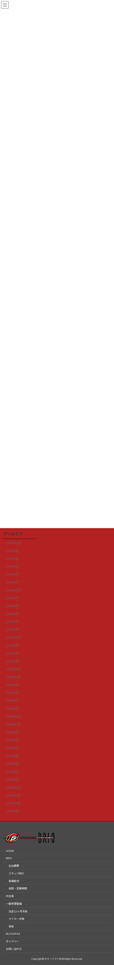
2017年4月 (12, 661)
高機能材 (14, 881)
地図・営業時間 (18, 888)
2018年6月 (12, 606)
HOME (10, 851)
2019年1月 (12, 582)
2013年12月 (13, 787)
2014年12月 (13, 716)
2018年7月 (12, 598)
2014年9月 (12, 732)
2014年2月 (12, 771)
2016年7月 (12, 685)
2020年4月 (12, 566)
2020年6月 (12, 558)
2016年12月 (13, 669)
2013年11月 (13, 795)
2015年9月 (12, 692)
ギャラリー (12, 941)
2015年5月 (12, 700)
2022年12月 (13, 543)
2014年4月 (12, 755)
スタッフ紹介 (16, 873)
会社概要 (14, 865)
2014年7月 (12, 740)
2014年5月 (12, 748)
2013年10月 (13, 803)
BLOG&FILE (13, 933)
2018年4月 (12, 614)
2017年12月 (13, 637)
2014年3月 (12, 763)
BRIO (9, 858)
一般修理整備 (14, 903)
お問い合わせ (14, 949)
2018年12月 (13, 590)
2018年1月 (12, 629)
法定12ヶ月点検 (18, 911)
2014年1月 (12, 779)
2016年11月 (13, 677)
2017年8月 (12, 645)
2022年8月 (12, 550)
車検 (11, 926)
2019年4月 (12, 574)
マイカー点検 (16, 919)
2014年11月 (13, 724)
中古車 (10, 896)
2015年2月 (12, 708)
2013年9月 (12, 811)
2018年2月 (12, 621)
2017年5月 (12, 653)
